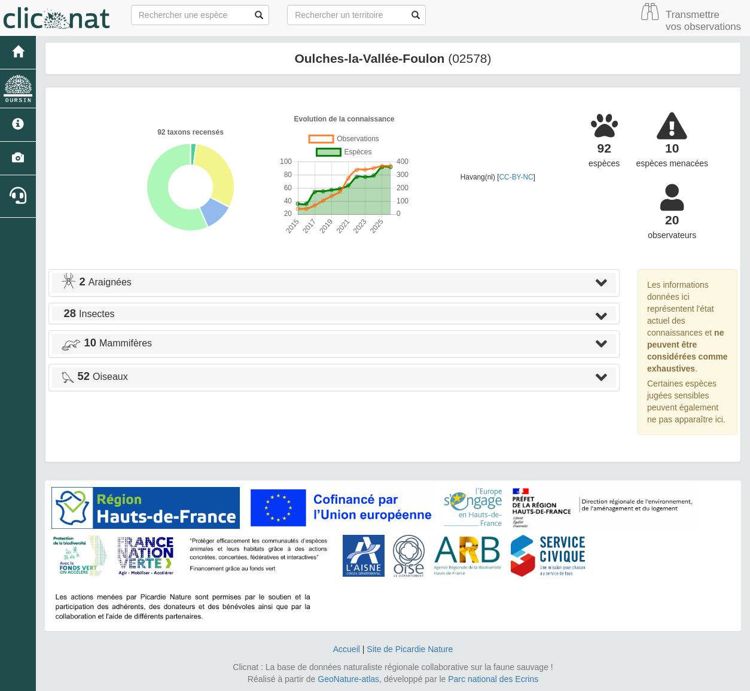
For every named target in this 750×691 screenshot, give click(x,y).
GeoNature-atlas (348, 679)
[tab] (334, 283)
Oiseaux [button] (94, 377)
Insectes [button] (88, 314)
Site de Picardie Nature (410, 649)
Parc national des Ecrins (493, 679)
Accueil (346, 649)
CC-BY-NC (516, 177)
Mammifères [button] (106, 343)
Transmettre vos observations (703, 20)
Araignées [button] (96, 282)
